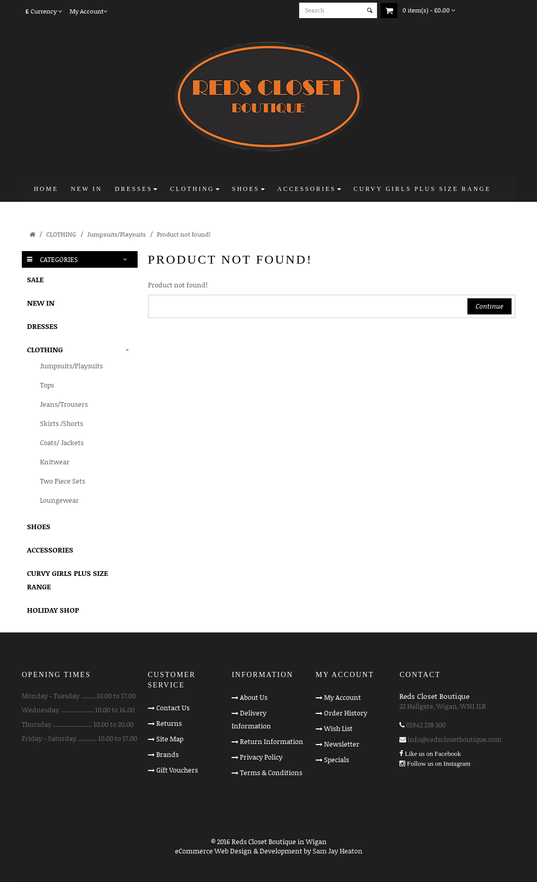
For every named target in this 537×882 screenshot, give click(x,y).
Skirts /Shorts (61, 423)
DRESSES (42, 326)
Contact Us (173, 707)
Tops (47, 385)
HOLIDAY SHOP (53, 609)
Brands (167, 754)
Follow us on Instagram (438, 763)
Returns (169, 723)
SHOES (38, 526)
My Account (342, 697)
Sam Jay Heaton (338, 851)
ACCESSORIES (50, 549)
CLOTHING (61, 234)
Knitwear (55, 461)
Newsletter (341, 744)
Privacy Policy (261, 757)
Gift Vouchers (177, 770)
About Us (253, 697)
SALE (35, 279)
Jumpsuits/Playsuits (116, 234)
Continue (489, 306)
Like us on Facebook (433, 753)
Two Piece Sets (62, 481)
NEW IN (41, 302)
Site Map (169, 738)
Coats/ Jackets (62, 442)
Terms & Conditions (271, 772)
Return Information (271, 741)
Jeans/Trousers (64, 404)
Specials (336, 759)
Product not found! (183, 234)
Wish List (338, 728)
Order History (345, 713)
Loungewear (59, 500)
